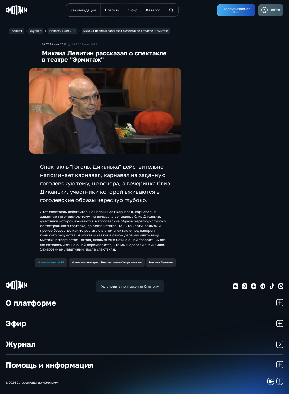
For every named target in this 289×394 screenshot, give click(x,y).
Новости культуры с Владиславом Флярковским (107, 262)
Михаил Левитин (161, 262)
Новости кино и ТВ (51, 262)
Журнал (145, 344)
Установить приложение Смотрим (130, 286)
